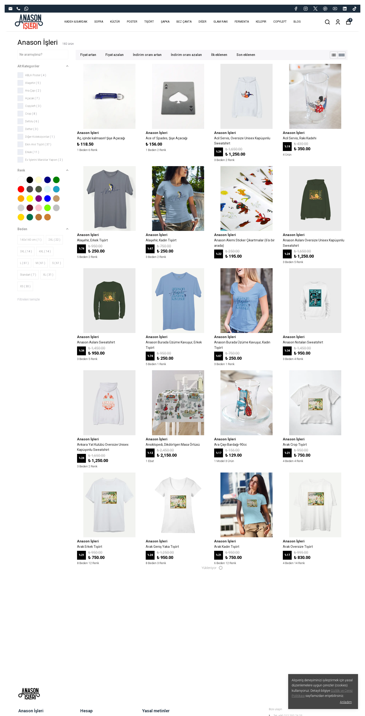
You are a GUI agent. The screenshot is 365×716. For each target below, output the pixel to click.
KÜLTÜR (115, 21)
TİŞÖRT (149, 21)
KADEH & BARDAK (75, 21)
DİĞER (202, 21)
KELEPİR (261, 21)
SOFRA (98, 21)
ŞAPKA (165, 21)
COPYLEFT (280, 21)
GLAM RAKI (220, 21)
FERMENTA (242, 21)
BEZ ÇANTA (184, 21)
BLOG (297, 21)
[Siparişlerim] (338, 22)
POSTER (132, 21)
